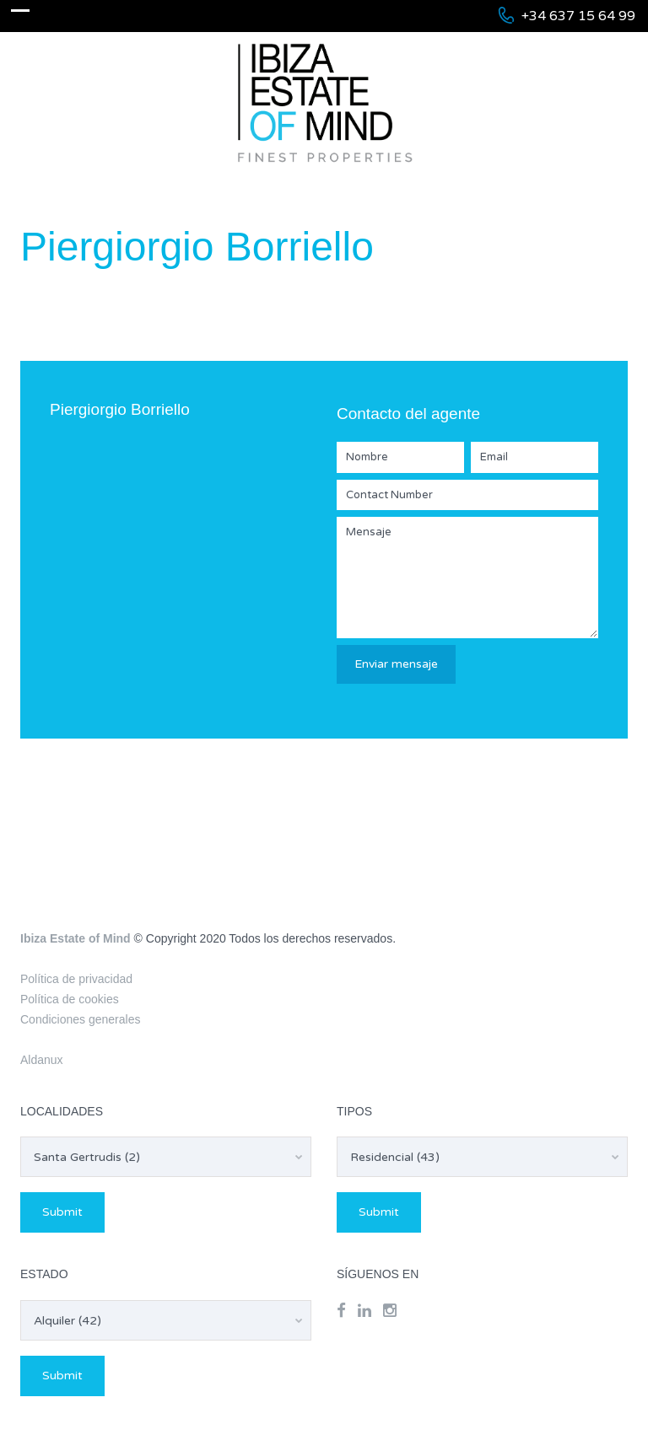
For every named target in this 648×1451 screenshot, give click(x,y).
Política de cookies (69, 999)
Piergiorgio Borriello (120, 409)
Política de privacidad (76, 979)
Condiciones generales (80, 1019)
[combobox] (165, 1157)
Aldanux (41, 1060)
